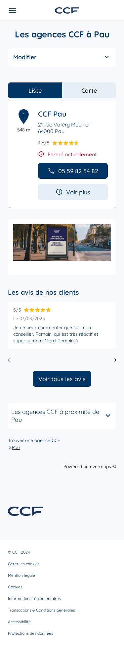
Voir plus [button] (73, 192)
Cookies (15, 586)
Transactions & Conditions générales (41, 610)
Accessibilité (19, 621)
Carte (89, 90)
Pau (16, 447)
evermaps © (103, 467)
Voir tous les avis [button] (62, 379)
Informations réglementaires (34, 598)
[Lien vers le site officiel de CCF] (67, 10)
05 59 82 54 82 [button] (73, 171)
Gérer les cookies (24, 563)
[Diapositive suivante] (115, 360)
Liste (35, 90)
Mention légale (21, 575)
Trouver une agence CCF (34, 440)
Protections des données (30, 633)
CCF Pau (52, 114)
